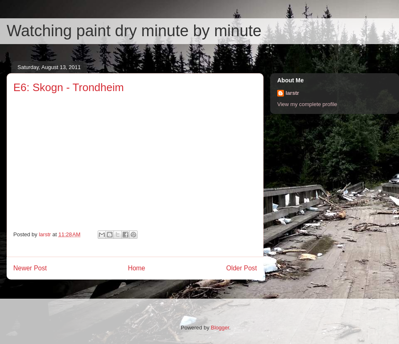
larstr (292, 93)
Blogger (220, 327)
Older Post (241, 268)
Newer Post (30, 268)
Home (136, 268)
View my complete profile (307, 104)
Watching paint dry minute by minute (134, 31)
